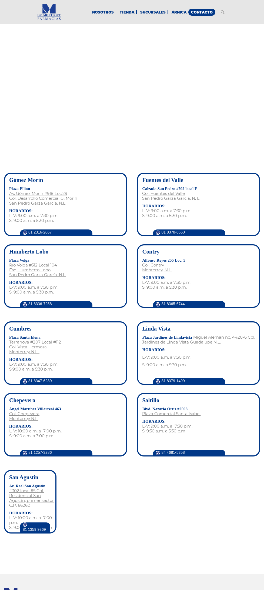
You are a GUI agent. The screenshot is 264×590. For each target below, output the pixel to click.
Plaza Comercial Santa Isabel (171, 413)
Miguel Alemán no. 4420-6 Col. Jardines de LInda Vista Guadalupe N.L (198, 340)
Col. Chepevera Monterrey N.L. (24, 416)
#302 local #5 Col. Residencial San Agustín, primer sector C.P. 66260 (31, 498)
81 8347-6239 (40, 381)
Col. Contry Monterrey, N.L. (157, 267)
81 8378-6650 (173, 232)
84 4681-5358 (173, 452)
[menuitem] (102, 12)
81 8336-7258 (40, 304)
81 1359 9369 (34, 529)
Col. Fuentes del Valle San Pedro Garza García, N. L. (171, 196)
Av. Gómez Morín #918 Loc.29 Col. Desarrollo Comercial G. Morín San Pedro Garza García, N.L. (43, 198)
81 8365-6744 (173, 304)
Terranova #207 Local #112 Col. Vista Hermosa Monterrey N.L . (35, 346)
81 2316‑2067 (40, 232)
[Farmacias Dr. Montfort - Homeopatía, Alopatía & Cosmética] (49, 12)
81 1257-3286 (40, 452)
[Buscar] (222, 12)
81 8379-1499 (173, 381)
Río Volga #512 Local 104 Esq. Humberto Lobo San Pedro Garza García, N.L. (37, 269)
